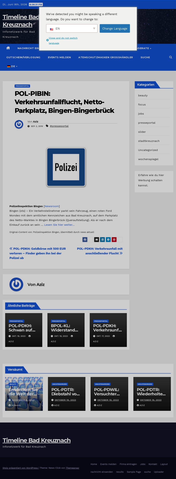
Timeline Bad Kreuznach (37, 440)
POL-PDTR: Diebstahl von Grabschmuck (65, 394)
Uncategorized (148, 150)
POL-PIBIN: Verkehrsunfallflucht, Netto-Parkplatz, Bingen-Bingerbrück (64, 102)
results (120, 472)
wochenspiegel (148, 159)
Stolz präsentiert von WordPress (20, 468)
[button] (170, 57)
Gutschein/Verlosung (23, 57)
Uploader (159, 472)
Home (94, 464)
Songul (15, 405)
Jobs (142, 464)
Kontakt (153, 464)
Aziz (35, 121)
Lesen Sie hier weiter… (59, 224)
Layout (164, 464)
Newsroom (52, 206)
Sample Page (134, 472)
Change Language (114, 28)
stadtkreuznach (149, 141)
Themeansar (72, 468)
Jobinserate (140, 48)
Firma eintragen (128, 464)
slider (142, 131)
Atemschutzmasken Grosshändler (105, 57)
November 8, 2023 (23, 400)
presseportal (22, 86)
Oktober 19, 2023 (65, 400)
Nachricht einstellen (34, 48)
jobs (141, 113)
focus (142, 104)
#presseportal (59, 126)
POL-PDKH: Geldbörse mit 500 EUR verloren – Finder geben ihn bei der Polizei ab (37, 253)
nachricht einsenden (102, 472)
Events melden (59, 57)
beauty (142, 95)
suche (145, 57)
